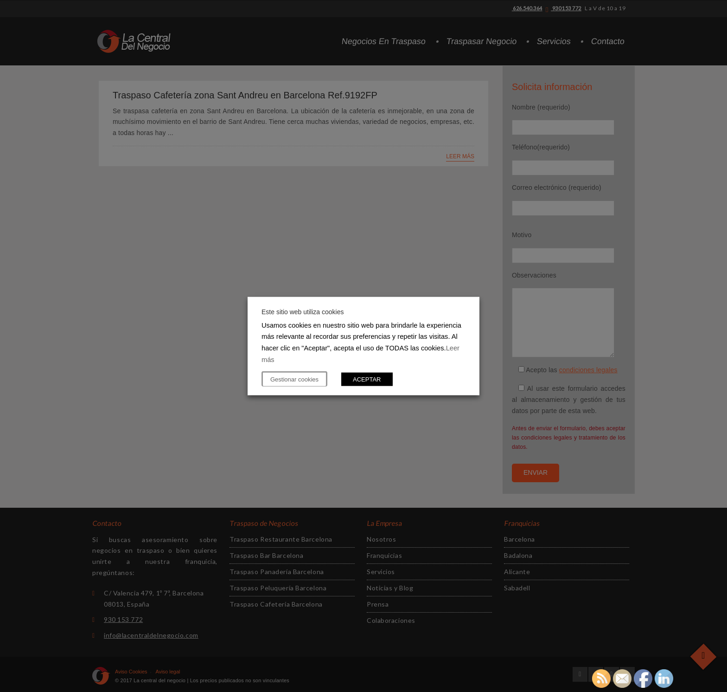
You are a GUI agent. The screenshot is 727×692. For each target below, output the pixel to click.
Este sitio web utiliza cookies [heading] (302, 311)
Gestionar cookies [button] (294, 379)
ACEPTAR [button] (367, 379)
